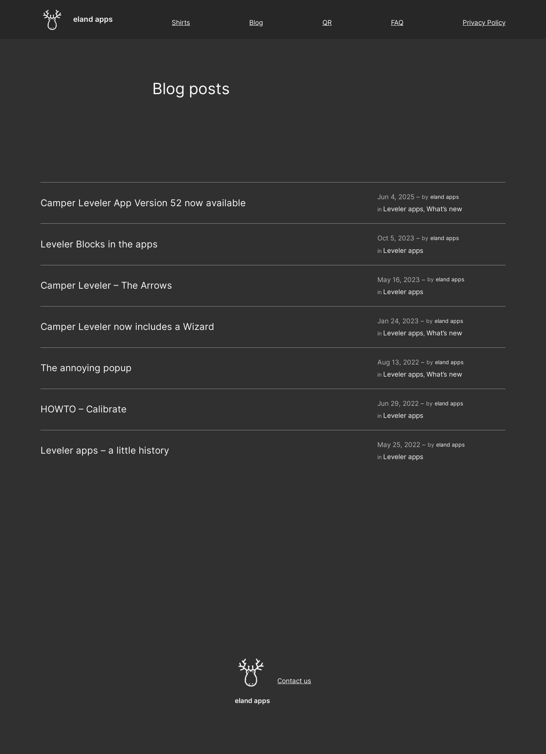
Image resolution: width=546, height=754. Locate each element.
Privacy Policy (484, 22)
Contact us (294, 681)
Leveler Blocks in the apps (99, 244)
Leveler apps (403, 209)
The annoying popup (86, 368)
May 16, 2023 (398, 280)
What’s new (444, 209)
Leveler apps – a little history (105, 450)
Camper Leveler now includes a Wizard (127, 327)
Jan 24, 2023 (398, 321)
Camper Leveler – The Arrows (106, 286)
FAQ (397, 22)
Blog (256, 22)
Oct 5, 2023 (395, 238)
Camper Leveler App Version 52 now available (143, 203)
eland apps (93, 19)
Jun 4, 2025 (395, 197)
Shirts (181, 22)
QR (327, 22)
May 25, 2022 (398, 445)
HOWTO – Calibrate (84, 409)
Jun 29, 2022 (398, 403)
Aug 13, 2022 (398, 362)
